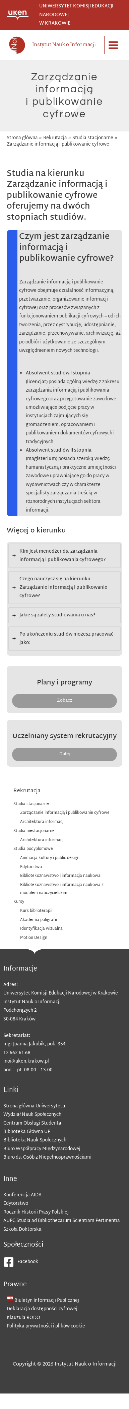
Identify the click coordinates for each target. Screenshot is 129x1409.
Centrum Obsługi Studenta (32, 1123)
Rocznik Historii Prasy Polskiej (36, 1212)
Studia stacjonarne (31, 804)
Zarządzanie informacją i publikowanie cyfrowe (65, 813)
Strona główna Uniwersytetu (34, 1106)
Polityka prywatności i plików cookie (46, 1326)
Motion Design (33, 938)
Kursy (18, 902)
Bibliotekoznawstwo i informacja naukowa (60, 876)
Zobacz (64, 701)
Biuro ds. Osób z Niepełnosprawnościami (47, 1157)
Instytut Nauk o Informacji (64, 45)
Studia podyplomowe (33, 849)
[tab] (64, 556)
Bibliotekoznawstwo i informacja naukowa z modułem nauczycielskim (62, 889)
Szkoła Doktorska (22, 1229)
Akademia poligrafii (38, 920)
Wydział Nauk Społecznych (32, 1114)
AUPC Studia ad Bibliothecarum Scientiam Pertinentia (61, 1221)
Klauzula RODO (23, 1318)
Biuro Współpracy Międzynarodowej (41, 1149)
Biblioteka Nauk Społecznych (34, 1140)
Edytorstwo (31, 867)
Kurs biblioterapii (36, 911)
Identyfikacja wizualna (41, 928)
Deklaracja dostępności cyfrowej (42, 1309)
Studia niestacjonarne (34, 831)
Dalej (64, 754)
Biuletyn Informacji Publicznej (46, 1300)
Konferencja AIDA (22, 1195)
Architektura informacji (42, 822)
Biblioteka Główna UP (26, 1132)
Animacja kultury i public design (49, 858)
